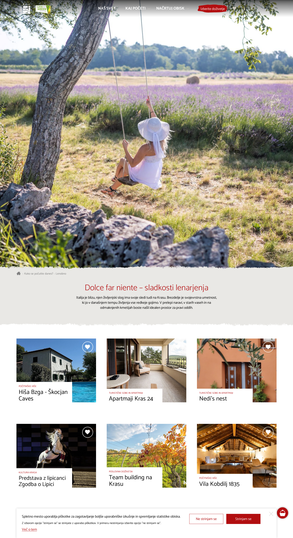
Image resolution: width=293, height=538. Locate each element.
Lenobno (61, 273)
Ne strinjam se (206, 519)
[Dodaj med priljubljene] (87, 347)
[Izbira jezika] (270, 10)
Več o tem (29, 529)
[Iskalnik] (252, 10)
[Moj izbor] (233, 10)
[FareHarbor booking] (282, 513)
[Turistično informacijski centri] (243, 10)
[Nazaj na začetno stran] (26, 10)
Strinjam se (243, 519)
